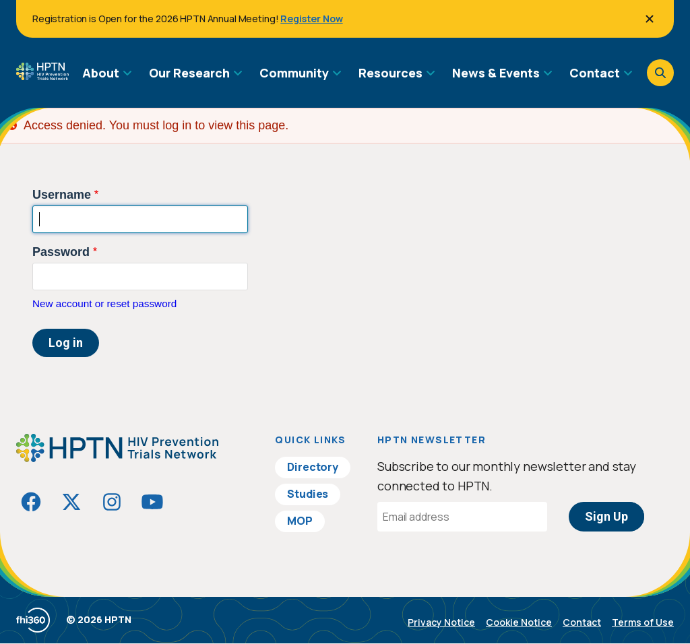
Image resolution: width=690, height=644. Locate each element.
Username (61, 194)
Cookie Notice (519, 622)
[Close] (649, 19)
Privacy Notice (441, 622)
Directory (312, 466)
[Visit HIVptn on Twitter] (71, 502)
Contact (582, 622)
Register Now (311, 18)
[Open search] (660, 72)
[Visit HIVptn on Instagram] (112, 502)
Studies (307, 493)
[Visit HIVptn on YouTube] (152, 502)
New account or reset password (104, 303)
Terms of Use (643, 622)
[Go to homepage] (42, 75)
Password (61, 252)
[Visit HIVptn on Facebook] (31, 502)
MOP (300, 520)
